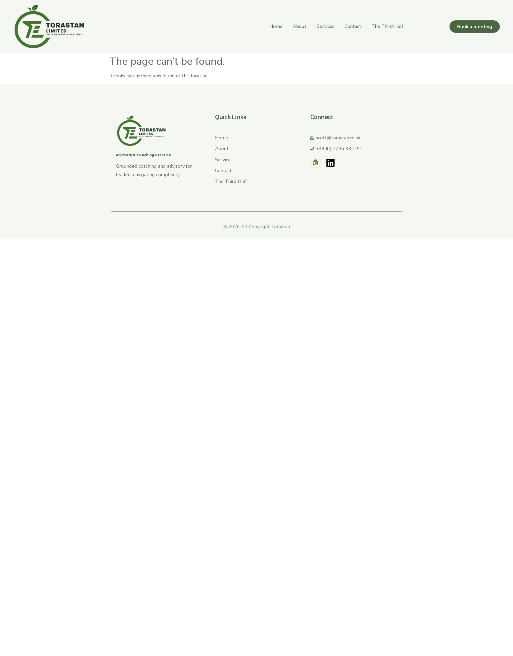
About (299, 26)
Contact (353, 26)
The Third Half (387, 26)
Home (276, 26)
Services (325, 26)
